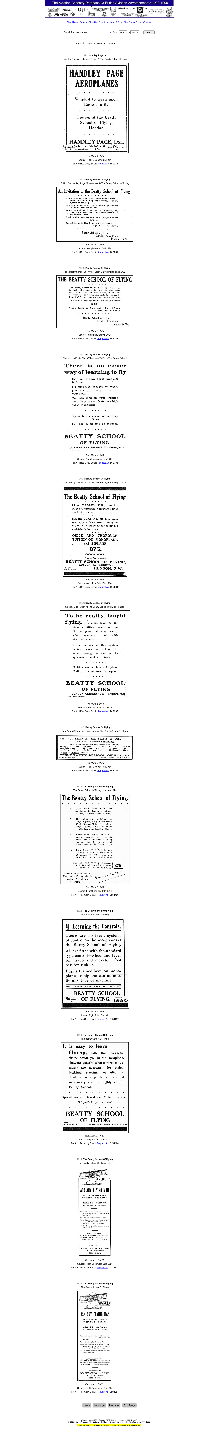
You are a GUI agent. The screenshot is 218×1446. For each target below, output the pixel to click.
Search (83, 22)
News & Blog (116, 22)
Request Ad (103, 164)
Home (87, 1405)
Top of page (129, 1405)
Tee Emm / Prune (133, 22)
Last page (114, 1405)
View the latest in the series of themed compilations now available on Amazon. (109, 1425)
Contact (147, 22)
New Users (72, 22)
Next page (99, 1405)
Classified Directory (98, 22)
